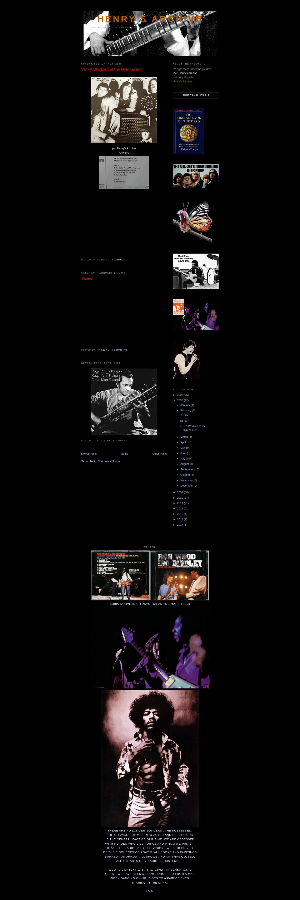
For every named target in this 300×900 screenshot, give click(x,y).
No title (184, 415)
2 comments (119, 260)
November (187, 480)
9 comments (121, 440)
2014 (180, 519)
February (186, 410)
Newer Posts (89, 453)
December (187, 485)
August (185, 464)
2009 (180, 492)
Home (124, 453)
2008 (180, 400)
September (187, 469)
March (184, 436)
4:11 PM (105, 350)
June (183, 453)
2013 (180, 513)
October (185, 474)
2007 (180, 394)
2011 (180, 503)
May (183, 447)
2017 (180, 524)
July (183, 458)
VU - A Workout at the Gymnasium (111, 69)
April (183, 442)
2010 (180, 497)
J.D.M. (150, 891)
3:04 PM (105, 260)
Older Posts (159, 453)
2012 (180, 508)
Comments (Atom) (109, 461)
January (185, 405)
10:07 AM (106, 440)
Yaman (87, 278)
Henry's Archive (150, 19)
